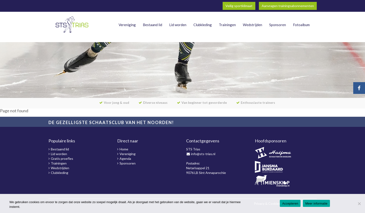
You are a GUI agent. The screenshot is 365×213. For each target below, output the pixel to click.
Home (124, 149)
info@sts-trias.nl (203, 154)
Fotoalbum (301, 25)
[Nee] (359, 203)
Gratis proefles (62, 159)
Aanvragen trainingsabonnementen (288, 6)
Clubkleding (202, 25)
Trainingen (227, 25)
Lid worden (177, 25)
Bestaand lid (152, 25)
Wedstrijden (252, 25)
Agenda (125, 159)
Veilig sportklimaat (239, 6)
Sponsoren (277, 25)
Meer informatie (316, 203)
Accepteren (290, 203)
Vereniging (127, 25)
